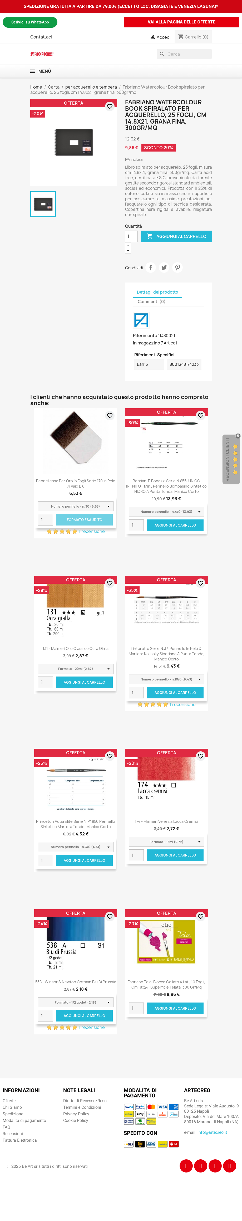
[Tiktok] (215, 1166)
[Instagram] (200, 1166)
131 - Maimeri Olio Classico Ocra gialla (75, 648)
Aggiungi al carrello (176, 236)
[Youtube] (229, 1166)
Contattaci (41, 37)
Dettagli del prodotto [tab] (157, 292)
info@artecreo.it (212, 1132)
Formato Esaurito (84, 519)
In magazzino (146, 343)
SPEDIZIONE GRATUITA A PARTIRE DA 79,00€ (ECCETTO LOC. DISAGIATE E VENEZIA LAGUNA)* (121, 6)
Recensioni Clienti (227, 459)
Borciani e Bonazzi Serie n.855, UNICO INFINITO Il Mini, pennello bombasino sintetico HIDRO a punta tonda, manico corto (166, 486)
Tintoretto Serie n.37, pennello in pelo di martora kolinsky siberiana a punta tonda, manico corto (166, 653)
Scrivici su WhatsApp (30, 22)
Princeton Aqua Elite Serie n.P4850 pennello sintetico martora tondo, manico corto (75, 824)
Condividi (150, 267)
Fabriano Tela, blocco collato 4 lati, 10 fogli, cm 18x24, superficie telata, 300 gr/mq (166, 984)
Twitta (164, 267)
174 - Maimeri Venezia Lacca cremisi (166, 821)
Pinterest (177, 267)
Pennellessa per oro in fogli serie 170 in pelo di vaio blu (75, 483)
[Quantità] (131, 236)
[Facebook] (186, 1166)
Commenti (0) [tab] (152, 301)
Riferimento (145, 335)
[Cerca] (184, 54)
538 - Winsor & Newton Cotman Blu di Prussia (75, 981)
